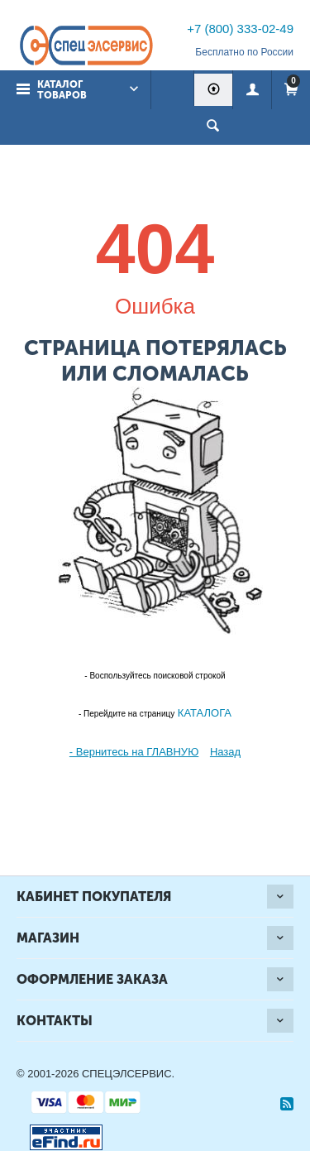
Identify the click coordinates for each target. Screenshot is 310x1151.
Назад (225, 752)
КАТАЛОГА (202, 713)
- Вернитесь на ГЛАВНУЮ (133, 752)
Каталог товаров (62, 90)
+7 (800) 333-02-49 (240, 29)
